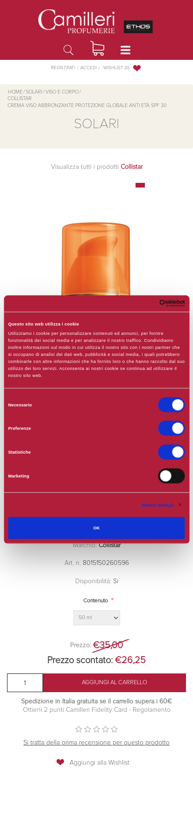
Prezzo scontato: (80, 660)
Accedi (88, 67)
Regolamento (151, 710)
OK (96, 528)
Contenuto (95, 601)
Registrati (63, 67)
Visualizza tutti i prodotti (97, 167)
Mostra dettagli (158, 504)
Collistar (110, 545)
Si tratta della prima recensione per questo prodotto (96, 742)
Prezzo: (80, 645)
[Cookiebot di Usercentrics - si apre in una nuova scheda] (144, 303)
